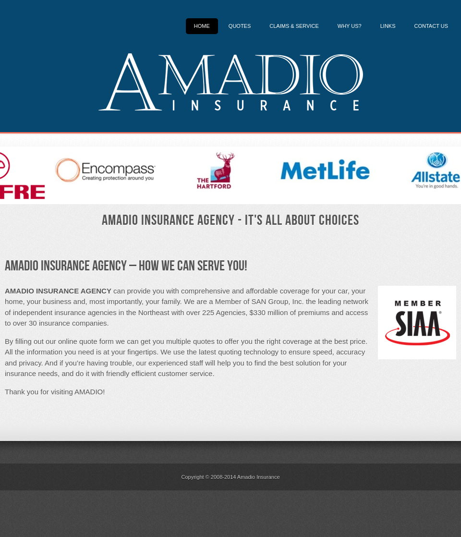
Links (388, 26)
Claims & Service (294, 26)
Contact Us (431, 26)
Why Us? (350, 26)
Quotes (240, 26)
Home (202, 26)
